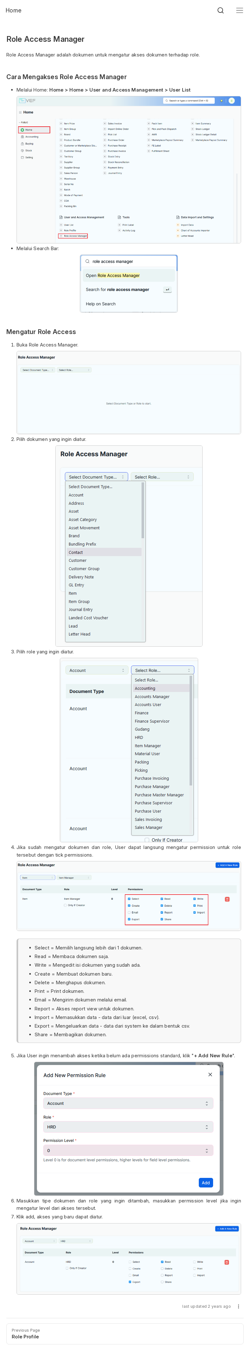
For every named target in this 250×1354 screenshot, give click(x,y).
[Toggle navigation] (239, 10)
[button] (238, 1308)
